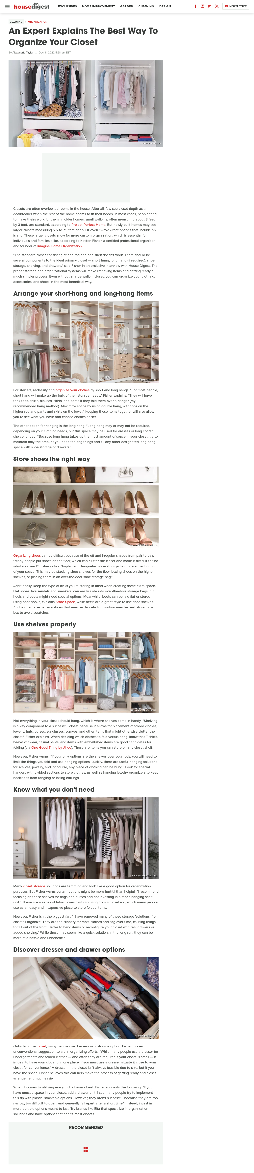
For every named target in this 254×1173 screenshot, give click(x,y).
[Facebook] (195, 7)
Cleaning (146, 6)
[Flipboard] (209, 7)
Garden (126, 6)
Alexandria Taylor (23, 53)
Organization (37, 22)
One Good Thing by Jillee (51, 747)
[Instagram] (202, 7)
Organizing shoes (27, 555)
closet (41, 1046)
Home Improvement (98, 6)
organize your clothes (72, 390)
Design (165, 6)
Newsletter (236, 6)
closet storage (34, 886)
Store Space (65, 601)
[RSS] (216, 7)
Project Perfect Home (88, 224)
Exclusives (67, 6)
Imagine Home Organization (59, 246)
